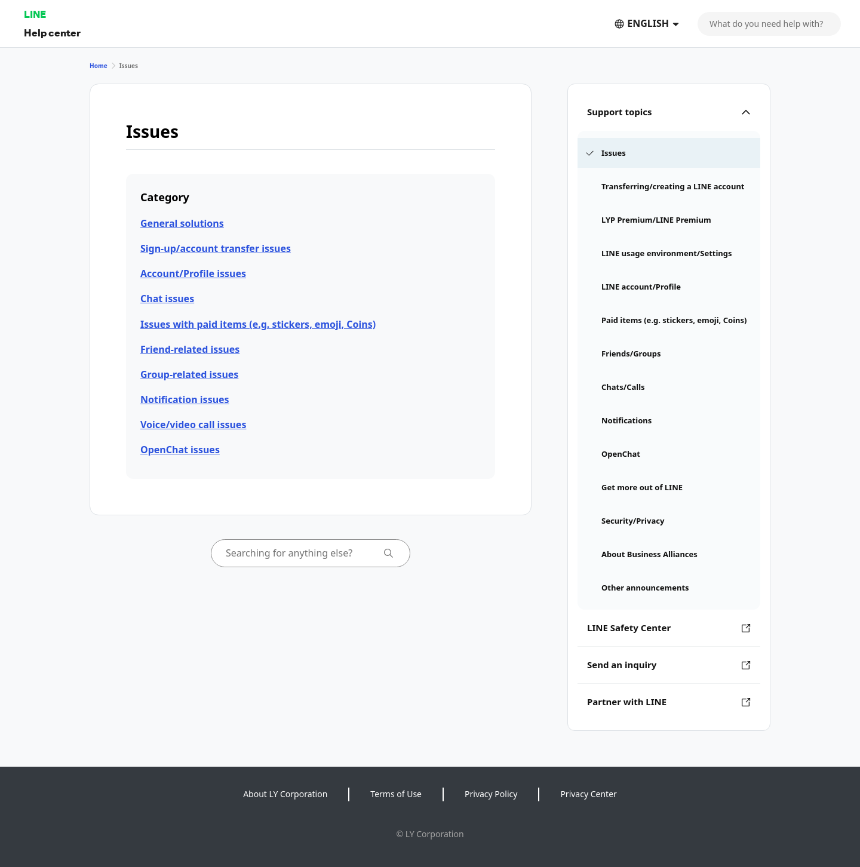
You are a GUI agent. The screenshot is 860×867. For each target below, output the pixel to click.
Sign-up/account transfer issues (215, 248)
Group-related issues (189, 374)
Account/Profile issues (193, 273)
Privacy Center (588, 794)
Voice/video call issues (193, 424)
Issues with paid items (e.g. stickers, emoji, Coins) (258, 324)
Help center (52, 32)
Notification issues (184, 399)
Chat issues (167, 298)
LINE (35, 14)
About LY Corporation (285, 794)
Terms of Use (396, 794)
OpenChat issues (180, 449)
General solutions (182, 223)
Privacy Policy (491, 794)
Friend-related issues (189, 349)
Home (99, 66)
